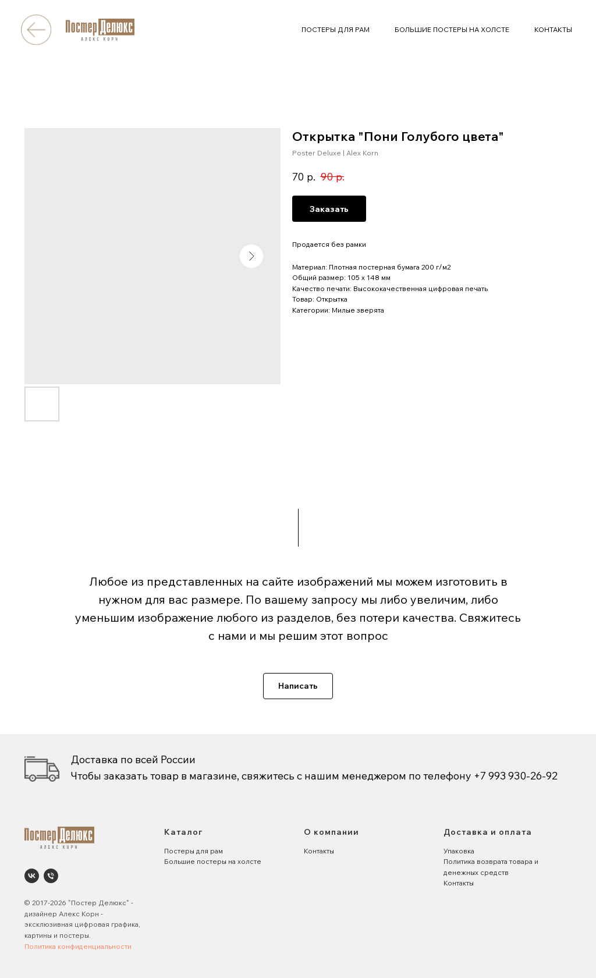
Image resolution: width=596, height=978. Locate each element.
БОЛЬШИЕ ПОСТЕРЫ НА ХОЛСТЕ (452, 29)
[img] (36, 29)
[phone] (51, 876)
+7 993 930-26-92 (516, 775)
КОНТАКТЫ (553, 29)
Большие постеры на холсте (212, 861)
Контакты (319, 850)
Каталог (183, 832)
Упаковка (459, 850)
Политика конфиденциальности (78, 946)
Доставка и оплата (488, 832)
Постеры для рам (193, 850)
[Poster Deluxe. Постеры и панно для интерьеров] (31, 876)
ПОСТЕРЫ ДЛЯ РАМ (335, 29)
